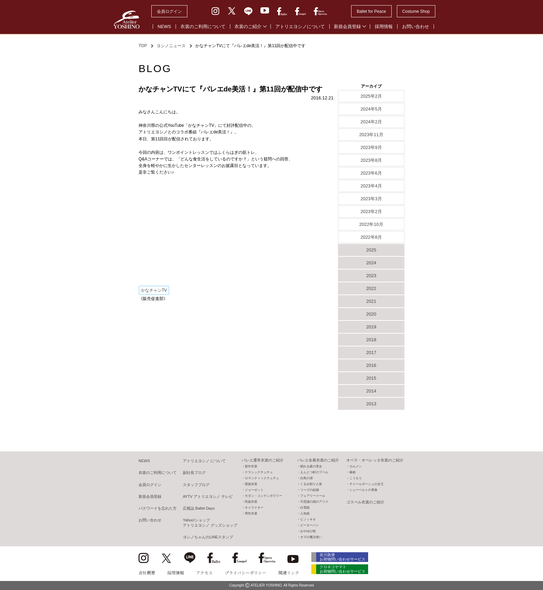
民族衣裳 (251, 501)
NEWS (164, 26)
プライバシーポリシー (245, 572)
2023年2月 (371, 211)
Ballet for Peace (371, 11)
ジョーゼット (254, 490)
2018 (371, 339)
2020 (371, 314)
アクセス (204, 572)
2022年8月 (371, 237)
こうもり (355, 478)
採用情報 (384, 26)
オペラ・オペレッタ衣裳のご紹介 (374, 460)
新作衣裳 (251, 466)
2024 (371, 262)
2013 (371, 403)
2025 (371, 250)
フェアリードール (312, 495)
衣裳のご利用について (202, 26)
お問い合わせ (415, 26)
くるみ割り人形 (311, 484)
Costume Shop (416, 11)
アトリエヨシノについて (300, 26)
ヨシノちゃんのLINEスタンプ (208, 537)
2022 (371, 288)
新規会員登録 (347, 26)
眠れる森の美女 (311, 466)
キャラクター (254, 507)
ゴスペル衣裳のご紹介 (365, 502)
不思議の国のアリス (314, 501)
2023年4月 (371, 185)
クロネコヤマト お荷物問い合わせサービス (343, 569)
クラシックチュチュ (259, 472)
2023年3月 (371, 198)
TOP (143, 45)
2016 (371, 365)
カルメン (355, 466)
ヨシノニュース (171, 45)
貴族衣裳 (251, 484)
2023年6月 (371, 173)
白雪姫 (305, 507)
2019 (371, 326)
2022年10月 (371, 224)
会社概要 (147, 572)
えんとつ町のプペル (314, 472)
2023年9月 (371, 147)
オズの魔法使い (311, 537)
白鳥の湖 (306, 478)
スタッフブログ (196, 485)
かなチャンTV (154, 290)
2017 (371, 352)
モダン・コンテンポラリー (263, 495)
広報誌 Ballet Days (199, 508)
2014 (371, 391)
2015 (371, 378)
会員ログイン (169, 11)
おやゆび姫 (308, 531)
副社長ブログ (194, 472)
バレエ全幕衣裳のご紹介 (318, 460)
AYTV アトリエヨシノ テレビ (208, 496)
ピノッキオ (308, 519)
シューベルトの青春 (363, 490)
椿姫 (352, 472)
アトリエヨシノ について (204, 461)
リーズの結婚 (309, 490)
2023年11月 (371, 134)
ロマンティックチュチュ (262, 478)
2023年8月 (371, 160)
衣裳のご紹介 (247, 26)
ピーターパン (309, 525)
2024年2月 (371, 121)
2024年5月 (371, 109)
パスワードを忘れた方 (158, 508)
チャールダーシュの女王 (366, 484)
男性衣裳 (251, 513)
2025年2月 (371, 96)
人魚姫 (305, 513)
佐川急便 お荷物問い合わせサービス (343, 557)
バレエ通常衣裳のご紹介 (263, 460)
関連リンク (288, 572)
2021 (371, 301)
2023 (371, 275)
